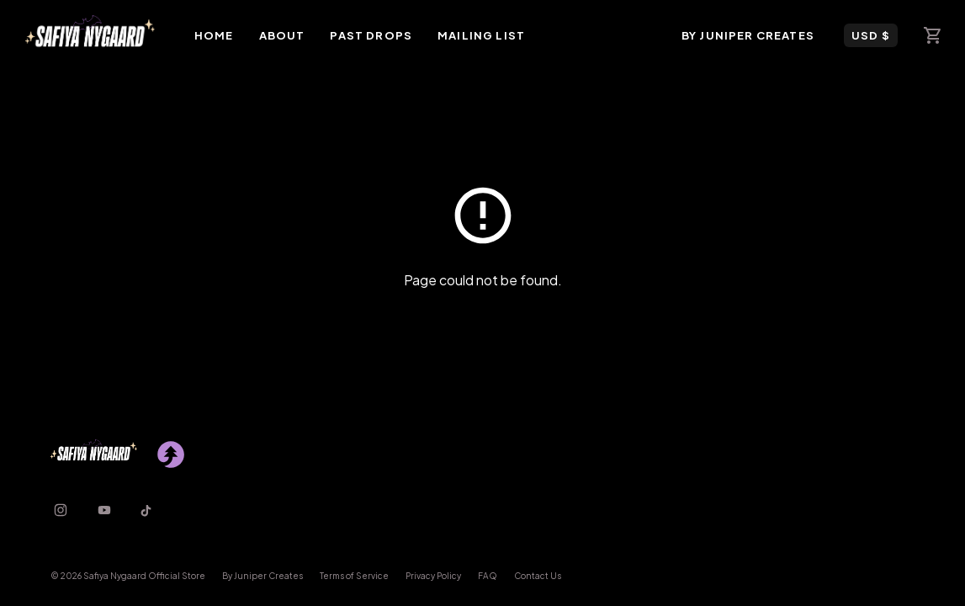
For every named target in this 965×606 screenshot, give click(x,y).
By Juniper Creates (747, 35)
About (282, 35)
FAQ (487, 576)
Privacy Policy (433, 576)
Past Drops (371, 35)
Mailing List (481, 35)
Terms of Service (354, 576)
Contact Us (537, 576)
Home (214, 35)
